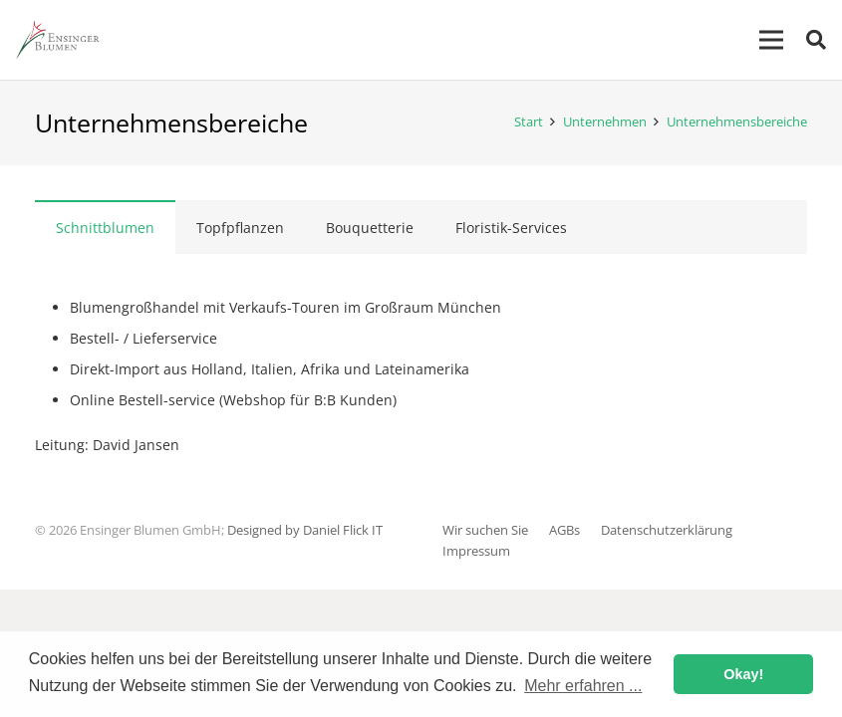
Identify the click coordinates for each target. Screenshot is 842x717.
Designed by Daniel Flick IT (305, 530)
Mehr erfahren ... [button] (583, 685)
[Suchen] (816, 39)
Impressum (476, 551)
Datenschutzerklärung (666, 530)
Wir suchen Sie (485, 530)
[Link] (57, 40)
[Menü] (771, 40)
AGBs (564, 530)
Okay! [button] (743, 674)
